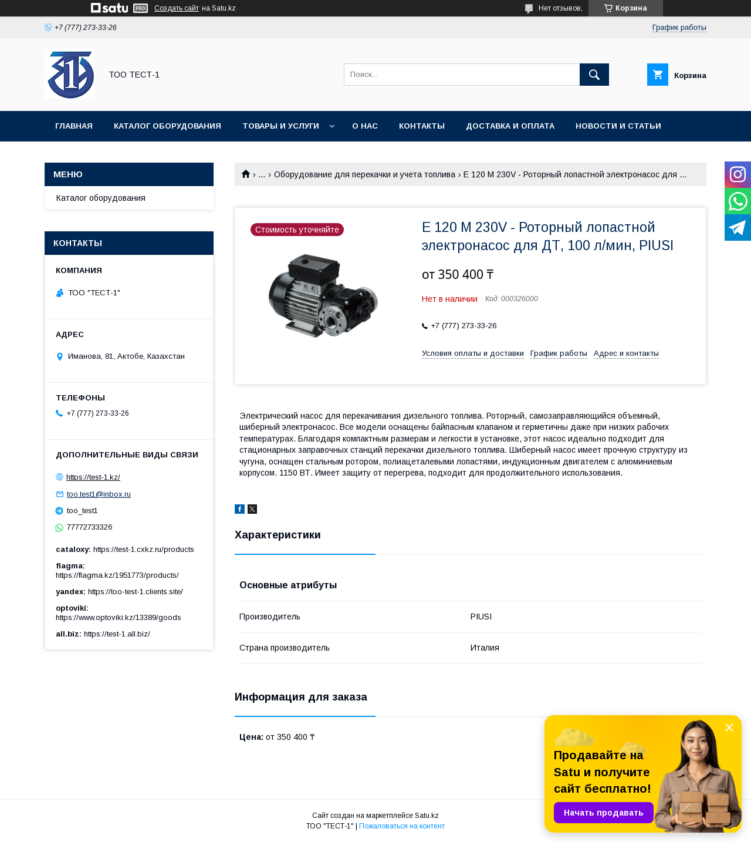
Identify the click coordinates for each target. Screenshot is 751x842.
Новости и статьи (618, 126)
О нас (365, 126)
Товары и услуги (280, 126)
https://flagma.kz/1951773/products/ (117, 575)
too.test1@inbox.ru (99, 494)
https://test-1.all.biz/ (117, 633)
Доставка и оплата (510, 126)
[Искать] (594, 74)
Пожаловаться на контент (402, 826)
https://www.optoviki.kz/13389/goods (118, 617)
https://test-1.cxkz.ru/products (143, 549)
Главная (74, 126)
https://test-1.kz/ (93, 477)
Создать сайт (176, 8)
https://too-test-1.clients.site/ (135, 591)
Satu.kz (427, 815)
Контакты (422, 126)
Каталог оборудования (167, 126)
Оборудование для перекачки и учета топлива (364, 174)
